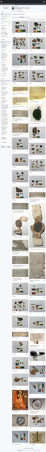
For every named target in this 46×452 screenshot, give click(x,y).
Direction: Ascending (40, 19)
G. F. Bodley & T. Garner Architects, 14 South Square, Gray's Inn (5, 69)
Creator (3, 39)
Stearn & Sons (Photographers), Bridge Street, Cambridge (5, 45)
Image (5, 147)
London (5, 52)
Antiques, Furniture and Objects (5, 29)
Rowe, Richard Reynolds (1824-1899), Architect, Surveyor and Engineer (5, 56)
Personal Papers (5, 22)
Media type (4, 142)
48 (36, 450)
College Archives (5, 16)
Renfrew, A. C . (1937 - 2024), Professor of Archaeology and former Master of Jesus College (5, 113)
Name (2, 78)
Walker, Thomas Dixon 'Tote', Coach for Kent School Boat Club (5, 93)
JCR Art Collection (5, 36)
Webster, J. (5, 62)
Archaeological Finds (5, 19)
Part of (3, 12)
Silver (5, 24)
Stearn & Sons (5, 73)
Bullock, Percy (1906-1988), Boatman (5, 88)
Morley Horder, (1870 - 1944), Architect (5, 133)
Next (39, 450)
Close (18, 6)
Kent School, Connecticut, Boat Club (5, 84)
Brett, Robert (5, 75)
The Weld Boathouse (5, 98)
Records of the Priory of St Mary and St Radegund (5, 33)
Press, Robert (5, 60)
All (1, 14)
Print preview (15, 17)
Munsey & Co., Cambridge (5, 65)
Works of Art (5, 26)
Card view (21, 17)
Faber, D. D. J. (5, 50)
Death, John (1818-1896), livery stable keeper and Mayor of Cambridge (5, 106)
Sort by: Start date (32, 19)
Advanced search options (19, 14)
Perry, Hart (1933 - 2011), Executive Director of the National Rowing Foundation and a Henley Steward (5, 121)
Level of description (4, 138)
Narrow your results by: (6, 7)
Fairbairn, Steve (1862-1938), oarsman (5, 101)
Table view (27, 17)
